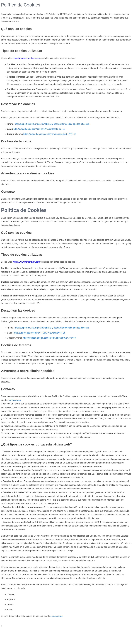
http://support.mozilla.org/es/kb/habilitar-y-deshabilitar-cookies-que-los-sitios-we (52, 124)
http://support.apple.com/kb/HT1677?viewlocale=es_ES (39, 129)
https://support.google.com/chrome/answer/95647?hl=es (49, 134)
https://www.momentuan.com (26, 58)
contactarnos (15, 400)
